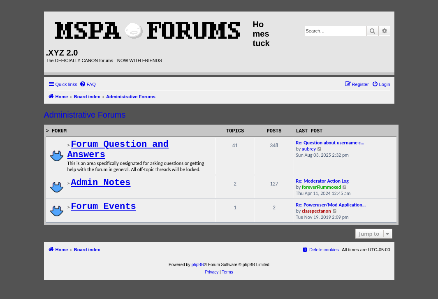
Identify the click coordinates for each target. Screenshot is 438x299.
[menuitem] (87, 84)
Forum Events (103, 207)
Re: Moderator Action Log (322, 181)
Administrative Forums (85, 114)
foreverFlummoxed (321, 187)
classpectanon (316, 211)
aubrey (309, 149)
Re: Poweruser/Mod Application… (331, 205)
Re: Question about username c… (330, 142)
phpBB (198, 264)
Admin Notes (100, 183)
